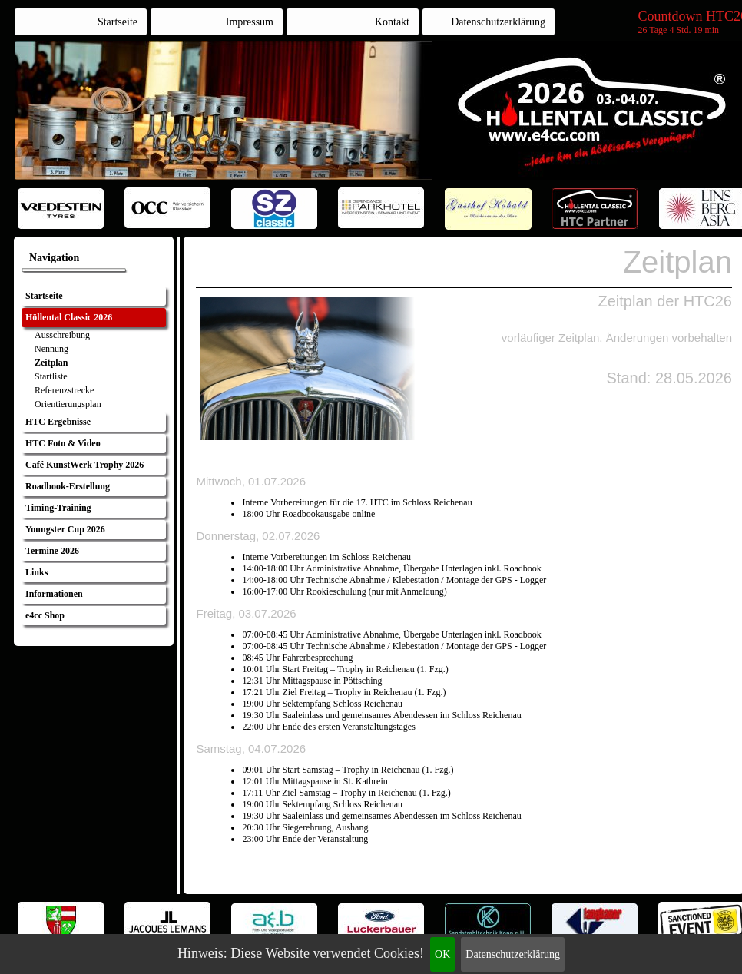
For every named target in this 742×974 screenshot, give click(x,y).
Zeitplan (51, 362)
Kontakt (392, 22)
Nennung (51, 348)
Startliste (51, 376)
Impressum (249, 22)
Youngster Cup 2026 (65, 529)
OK (442, 954)
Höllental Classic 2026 (68, 317)
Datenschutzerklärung (512, 954)
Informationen (54, 593)
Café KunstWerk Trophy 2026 (84, 464)
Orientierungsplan (68, 404)
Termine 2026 (52, 550)
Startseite (117, 22)
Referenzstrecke (64, 390)
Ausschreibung (62, 335)
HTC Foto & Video (63, 443)
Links (36, 572)
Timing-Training (58, 507)
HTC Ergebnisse (58, 421)
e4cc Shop (45, 615)
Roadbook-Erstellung (67, 486)
